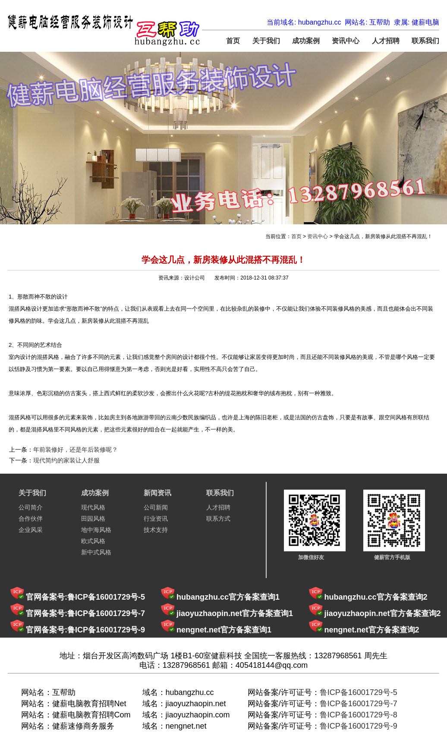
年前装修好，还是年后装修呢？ (75, 449)
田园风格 (93, 518)
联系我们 (425, 40)
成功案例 (306, 40)
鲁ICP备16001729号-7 (358, 703)
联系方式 (218, 518)
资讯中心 (345, 40)
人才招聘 (386, 40)
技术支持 (156, 529)
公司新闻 (156, 507)
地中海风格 (96, 529)
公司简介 (31, 507)
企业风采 (31, 529)
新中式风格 (96, 552)
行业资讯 (156, 518)
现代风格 (93, 507)
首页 (233, 40)
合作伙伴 (31, 518)
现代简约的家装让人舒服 (66, 460)
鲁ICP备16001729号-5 (358, 692)
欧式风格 (93, 541)
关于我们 (266, 40)
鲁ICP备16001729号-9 (358, 726)
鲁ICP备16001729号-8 (358, 715)
